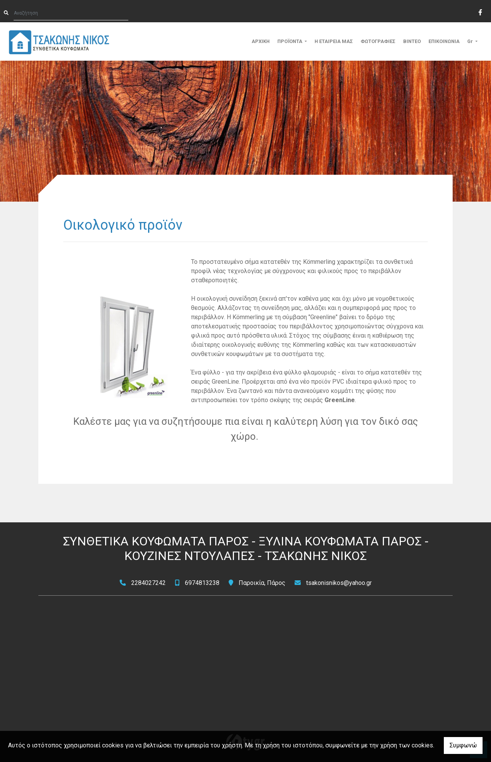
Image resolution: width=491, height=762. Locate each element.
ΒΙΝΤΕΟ (412, 41)
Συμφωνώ (463, 745)
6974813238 (202, 582)
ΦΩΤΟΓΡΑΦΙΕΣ (378, 41)
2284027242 (148, 582)
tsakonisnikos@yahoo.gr (339, 582)
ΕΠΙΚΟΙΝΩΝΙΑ (444, 41)
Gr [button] (470, 41)
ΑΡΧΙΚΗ (261, 41)
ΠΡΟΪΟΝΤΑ (290, 41)
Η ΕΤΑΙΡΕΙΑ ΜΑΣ (334, 41)
